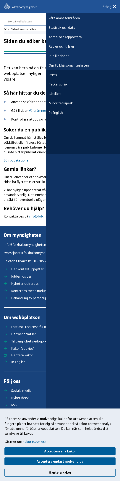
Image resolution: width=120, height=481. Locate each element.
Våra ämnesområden (64, 18)
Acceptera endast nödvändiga (60, 461)
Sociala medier (22, 390)
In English (56, 112)
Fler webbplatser (23, 334)
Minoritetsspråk (61, 103)
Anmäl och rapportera (65, 37)
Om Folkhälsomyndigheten (69, 65)
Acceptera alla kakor (60, 451)
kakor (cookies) (34, 441)
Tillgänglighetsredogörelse (31, 341)
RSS (14, 405)
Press (53, 75)
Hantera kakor (60, 472)
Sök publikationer (17, 160)
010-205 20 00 (42, 261)
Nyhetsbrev (20, 398)
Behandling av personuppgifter (34, 298)
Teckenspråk (58, 84)
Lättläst (55, 93)
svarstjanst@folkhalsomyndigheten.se (32, 253)
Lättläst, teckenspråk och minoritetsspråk (42, 326)
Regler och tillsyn (61, 46)
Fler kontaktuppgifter (27, 269)
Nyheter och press (24, 283)
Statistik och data (62, 27)
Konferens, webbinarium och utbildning (40, 291)
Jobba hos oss (21, 276)
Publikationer (59, 56)
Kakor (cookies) (22, 348)
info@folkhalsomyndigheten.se (27, 244)
